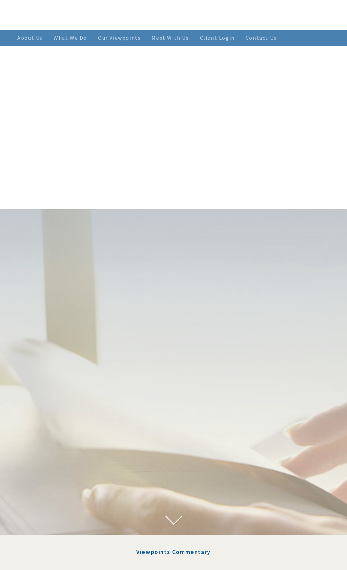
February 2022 (56, 484)
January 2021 (54, 559)
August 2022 (53, 443)
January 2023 (54, 435)
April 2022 (51, 468)
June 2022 (50, 452)
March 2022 (52, 476)
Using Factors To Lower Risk (202, 383)
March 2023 (52, 427)
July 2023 (50, 418)
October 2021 (54, 509)
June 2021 (50, 534)
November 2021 (57, 501)
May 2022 (50, 460)
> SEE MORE (260, 452)
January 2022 (54, 493)
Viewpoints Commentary (173, 344)
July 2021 (50, 526)
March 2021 (52, 550)
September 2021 (58, 517)
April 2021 (51, 542)
